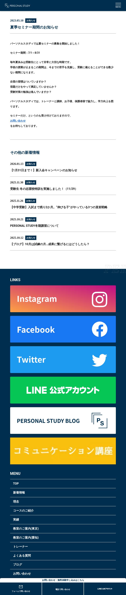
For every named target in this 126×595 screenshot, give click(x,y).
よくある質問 (22, 555)
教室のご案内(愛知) (26, 537)
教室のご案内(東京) (26, 528)
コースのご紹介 (23, 510)
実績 (16, 519)
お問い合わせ (18, 120)
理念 (16, 501)
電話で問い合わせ (62, 589)
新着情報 (19, 492)
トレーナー (20, 546)
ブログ (17, 564)
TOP (16, 483)
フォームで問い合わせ (21, 588)
